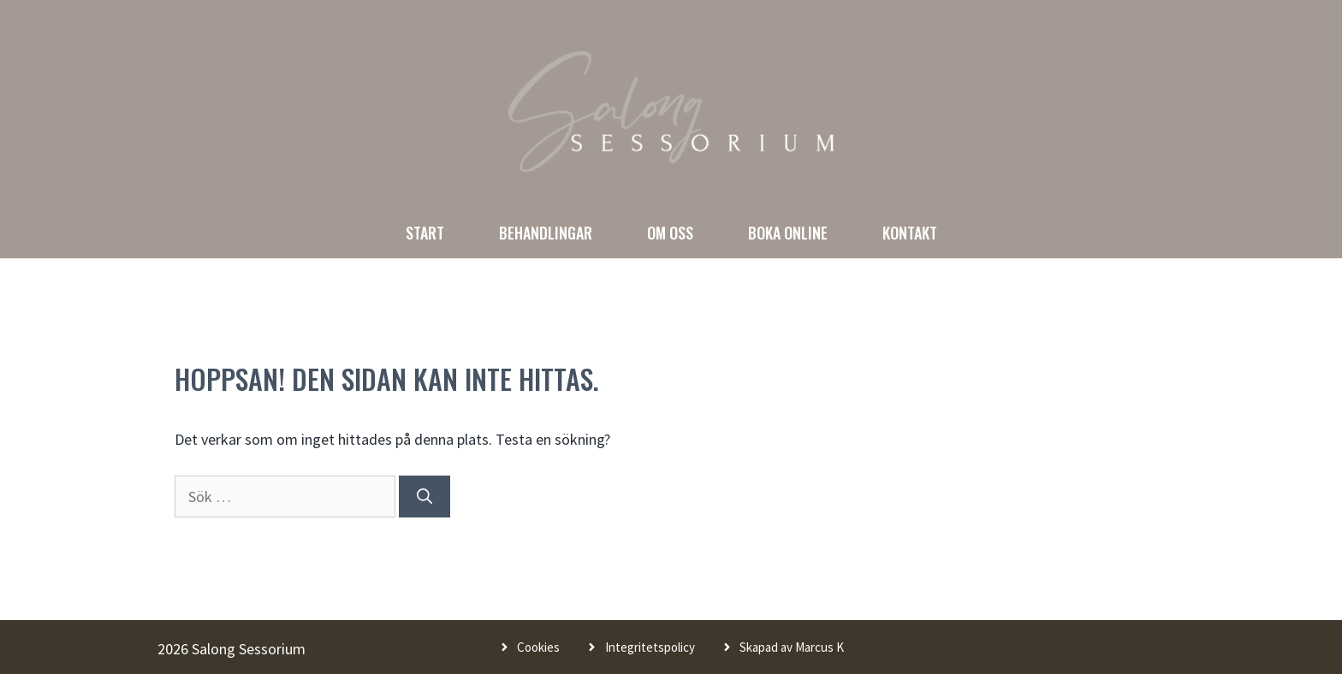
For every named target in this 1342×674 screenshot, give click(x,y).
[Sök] (424, 496)
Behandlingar (545, 233)
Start (425, 233)
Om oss (670, 233)
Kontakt (909, 233)
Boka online (788, 233)
